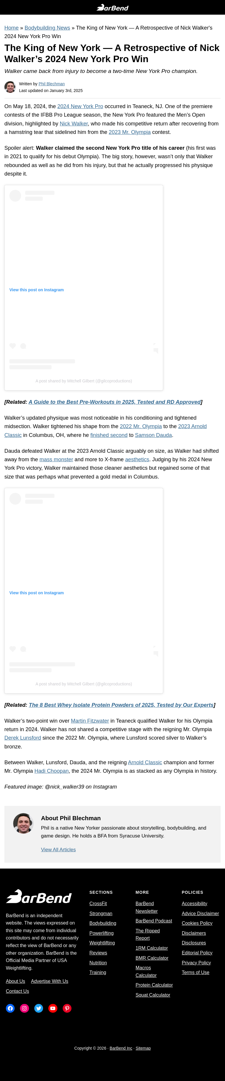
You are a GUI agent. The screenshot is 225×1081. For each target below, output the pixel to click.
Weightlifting (102, 942)
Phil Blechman (52, 83)
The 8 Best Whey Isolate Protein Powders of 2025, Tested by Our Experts (121, 705)
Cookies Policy (197, 923)
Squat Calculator (153, 995)
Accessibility (194, 903)
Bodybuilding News (47, 28)
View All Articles (58, 849)
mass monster (56, 459)
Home (11, 28)
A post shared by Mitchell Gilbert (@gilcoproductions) (83, 381)
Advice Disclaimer (200, 913)
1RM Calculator (152, 948)
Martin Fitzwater (90, 721)
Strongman (100, 913)
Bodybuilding (102, 923)
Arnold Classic (145, 762)
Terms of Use (195, 972)
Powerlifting (101, 933)
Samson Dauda (153, 435)
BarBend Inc (121, 1048)
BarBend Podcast (154, 920)
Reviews (98, 952)
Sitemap (143, 1048)
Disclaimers (194, 933)
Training (97, 972)
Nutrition (98, 962)
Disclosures (194, 942)
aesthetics (137, 459)
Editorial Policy (197, 952)
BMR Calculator (152, 958)
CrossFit (98, 903)
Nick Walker (74, 123)
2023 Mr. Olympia (130, 132)
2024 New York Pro (80, 106)
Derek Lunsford (22, 738)
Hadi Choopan (52, 771)
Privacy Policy (196, 962)
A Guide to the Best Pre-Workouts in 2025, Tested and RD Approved (115, 402)
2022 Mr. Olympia (141, 426)
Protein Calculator (154, 985)
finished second (108, 435)
